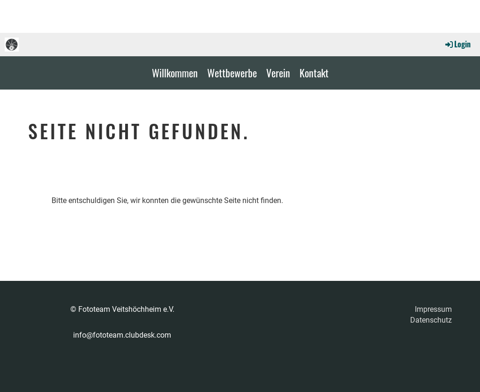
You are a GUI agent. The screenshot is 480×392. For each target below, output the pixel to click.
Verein (278, 72)
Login (457, 44)
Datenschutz (431, 320)
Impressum (433, 309)
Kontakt (314, 72)
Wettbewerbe (232, 72)
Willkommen (175, 72)
